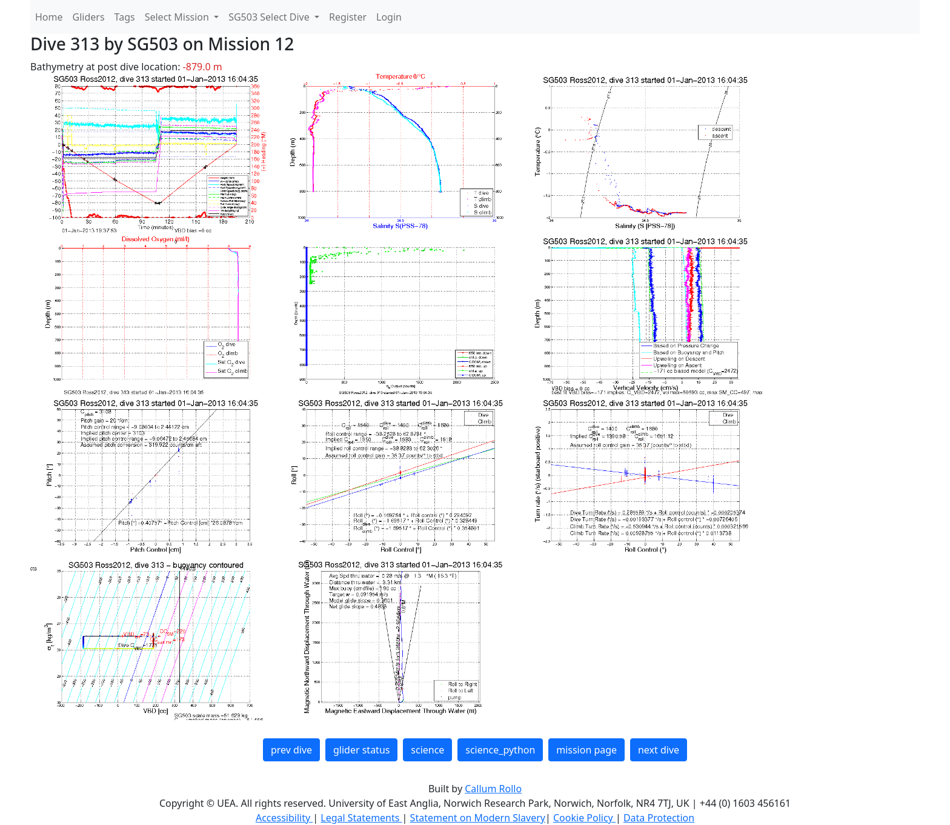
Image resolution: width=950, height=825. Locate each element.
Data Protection (658, 817)
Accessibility (284, 817)
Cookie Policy (584, 817)
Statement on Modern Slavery (477, 817)
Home (49, 17)
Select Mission (178, 17)
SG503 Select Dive (270, 17)
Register (348, 17)
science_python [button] (500, 750)
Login (389, 17)
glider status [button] (361, 750)
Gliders (89, 17)
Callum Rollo (493, 788)
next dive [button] (658, 750)
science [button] (427, 750)
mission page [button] (586, 750)
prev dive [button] (291, 750)
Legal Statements (361, 817)
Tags (125, 17)
